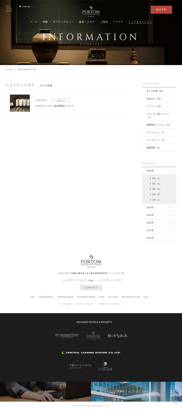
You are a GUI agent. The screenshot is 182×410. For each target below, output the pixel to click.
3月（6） (157, 189)
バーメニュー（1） (156, 132)
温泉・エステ (87, 21)
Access (113, 297)
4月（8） (157, 183)
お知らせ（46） (154, 98)
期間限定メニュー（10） (158, 125)
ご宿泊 (104, 21)
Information (130, 297)
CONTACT (91, 287)
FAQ (145, 297)
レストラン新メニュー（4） (157, 115)
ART (32, 297)
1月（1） (157, 200)
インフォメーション (140, 21)
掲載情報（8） (153, 147)
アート (34, 21)
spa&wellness (86, 297)
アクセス (118, 21)
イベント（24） (154, 106)
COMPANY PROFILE (109, 304)
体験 (45, 21)
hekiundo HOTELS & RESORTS (94, 322)
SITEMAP (67, 304)
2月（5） (157, 194)
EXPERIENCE (46, 297)
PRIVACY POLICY (85, 304)
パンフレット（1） (156, 140)
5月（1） (157, 178)
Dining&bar (65, 297)
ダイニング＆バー (63, 21)
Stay (102, 297)
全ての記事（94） (155, 91)
